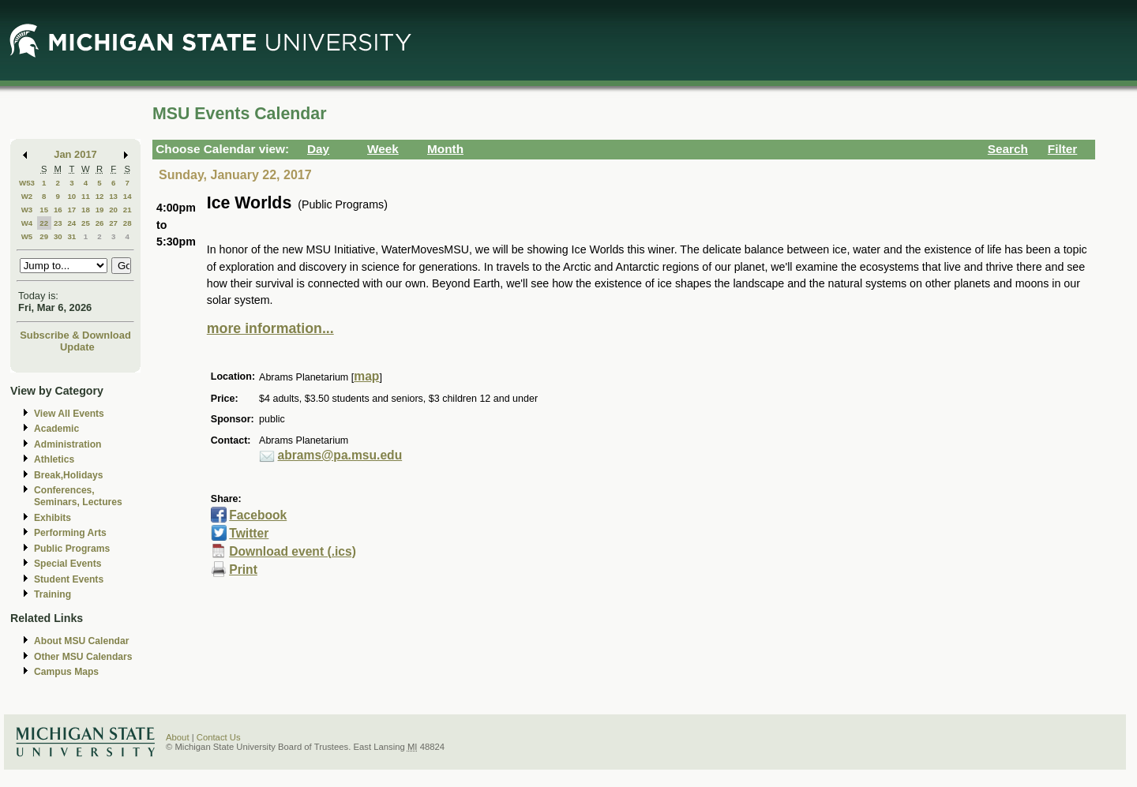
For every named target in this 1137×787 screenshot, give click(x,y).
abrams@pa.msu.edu (340, 455)
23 (58, 223)
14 (127, 196)
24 (71, 223)
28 (127, 223)
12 (100, 196)
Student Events (68, 579)
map (366, 376)
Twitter (248, 533)
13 (113, 196)
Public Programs (72, 548)
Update (77, 347)
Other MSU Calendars (83, 656)
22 (43, 223)
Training (52, 594)
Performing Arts (70, 532)
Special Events (67, 563)
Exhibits (52, 517)
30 (58, 236)
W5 (27, 236)
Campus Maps (66, 671)
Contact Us (219, 737)
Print (243, 569)
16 (58, 209)
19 (100, 209)
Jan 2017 (75, 154)
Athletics (54, 459)
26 (100, 223)
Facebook (258, 515)
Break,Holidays (68, 475)
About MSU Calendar (81, 640)
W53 (27, 182)
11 (85, 196)
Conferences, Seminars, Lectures (78, 496)
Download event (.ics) (292, 551)
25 (85, 223)
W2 (27, 196)
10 (71, 196)
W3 (27, 209)
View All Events (69, 413)
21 (127, 209)
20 (113, 209)
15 (43, 209)
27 (113, 223)
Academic (56, 428)
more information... (270, 328)
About (178, 737)
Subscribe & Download (75, 335)
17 (71, 209)
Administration (67, 444)
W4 (27, 223)
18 (85, 209)
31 (71, 236)
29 (43, 236)
